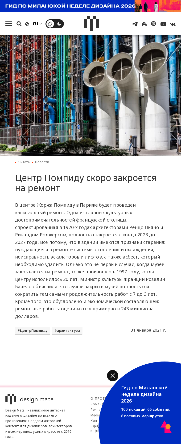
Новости (42, 162)
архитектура (68, 330)
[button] (112, 375)
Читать (24, 162)
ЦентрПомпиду (33, 330)
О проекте (101, 398)
